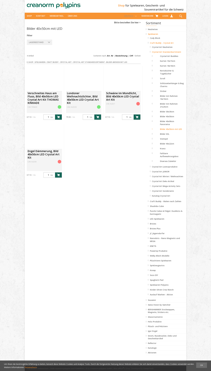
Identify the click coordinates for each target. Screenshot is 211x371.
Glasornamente (155, 319)
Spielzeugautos (157, 268)
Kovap (153, 272)
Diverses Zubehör (168, 163)
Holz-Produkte (154, 324)
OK (201, 365)
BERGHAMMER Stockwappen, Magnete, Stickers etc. (161, 313)
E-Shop (30, 64)
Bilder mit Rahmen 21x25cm (169, 107)
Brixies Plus (155, 231)
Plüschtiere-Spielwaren (160, 263)
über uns (72, 18)
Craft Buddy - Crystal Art (162, 45)
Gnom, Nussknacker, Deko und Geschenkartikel (162, 339)
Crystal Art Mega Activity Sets (166, 188)
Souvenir (152, 302)
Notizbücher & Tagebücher (167, 74)
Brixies (153, 226)
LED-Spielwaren (157, 221)
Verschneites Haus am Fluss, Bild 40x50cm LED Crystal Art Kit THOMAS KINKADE (43, 100)
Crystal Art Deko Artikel (163, 183)
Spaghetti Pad (156, 282)
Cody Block (155, 40)
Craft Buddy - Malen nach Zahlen (165, 203)
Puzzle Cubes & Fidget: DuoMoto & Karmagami (166, 215)
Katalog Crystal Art (161, 198)
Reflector (152, 345)
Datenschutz (31, 367)
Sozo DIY (154, 277)
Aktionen (152, 355)
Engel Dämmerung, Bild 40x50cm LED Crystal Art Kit (43, 157)
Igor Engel (152, 333)
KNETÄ (153, 248)
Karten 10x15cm (167, 63)
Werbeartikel (57, 18)
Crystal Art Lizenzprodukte (164, 169)
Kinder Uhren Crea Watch (162, 292)
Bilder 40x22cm (167, 146)
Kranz (163, 151)
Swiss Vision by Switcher (159, 307)
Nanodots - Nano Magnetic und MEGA (165, 242)
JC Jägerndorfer (157, 236)
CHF (131, 58)
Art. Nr (110, 58)
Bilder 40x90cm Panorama (167, 125)
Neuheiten (153, 31)
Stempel (164, 141)
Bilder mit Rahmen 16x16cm (169, 100)
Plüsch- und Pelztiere (158, 328)
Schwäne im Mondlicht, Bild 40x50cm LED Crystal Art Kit (122, 99)
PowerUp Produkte (158, 253)
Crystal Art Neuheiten (162, 49)
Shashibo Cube (157, 208)
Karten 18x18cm (167, 68)
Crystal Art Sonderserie (163, 193)
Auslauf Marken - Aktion (161, 297)
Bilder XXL (164, 136)
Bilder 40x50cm (167, 119)
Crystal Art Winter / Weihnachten (167, 179)
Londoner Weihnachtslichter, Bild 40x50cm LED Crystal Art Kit (83, 100)
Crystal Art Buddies (169, 58)
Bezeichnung (121, 58)
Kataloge (152, 350)
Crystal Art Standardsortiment (166, 54)
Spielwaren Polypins (159, 287)
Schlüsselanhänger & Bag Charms (172, 87)
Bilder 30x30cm (167, 114)
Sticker (163, 93)
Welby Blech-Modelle (159, 258)
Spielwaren (153, 36)
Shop (29, 18)
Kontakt (40, 18)
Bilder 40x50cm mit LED (171, 131)
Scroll (162, 81)
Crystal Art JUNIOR (160, 174)
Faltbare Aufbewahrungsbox (169, 157)
